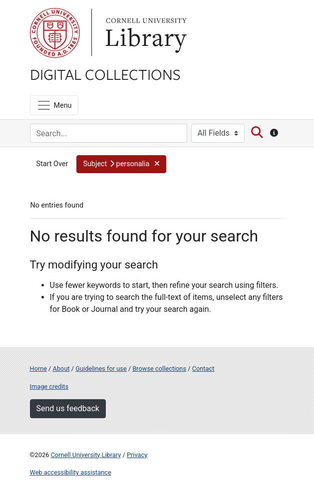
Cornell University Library (86, 455)
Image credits (49, 386)
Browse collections (159, 368)
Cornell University (55, 33)
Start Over (52, 164)
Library (145, 33)
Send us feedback (67, 408)
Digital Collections (105, 74)
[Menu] (54, 105)
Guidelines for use (100, 368)
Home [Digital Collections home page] (38, 368)
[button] (121, 164)
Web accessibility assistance (70, 472)
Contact (203, 368)
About (61, 368)
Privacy (137, 455)
